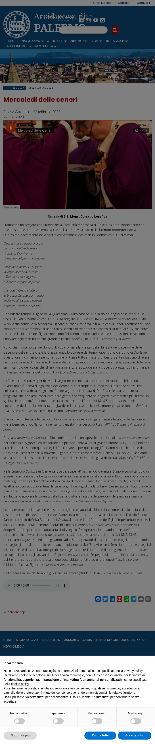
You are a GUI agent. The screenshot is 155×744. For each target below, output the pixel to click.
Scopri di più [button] (20, 735)
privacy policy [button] (133, 671)
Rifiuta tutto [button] (100, 735)
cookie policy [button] (20, 684)
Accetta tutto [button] (134, 735)
